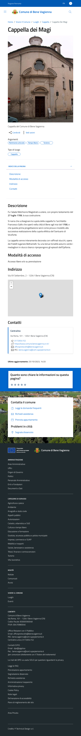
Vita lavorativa (14, 559)
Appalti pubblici (14, 515)
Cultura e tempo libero (17, 527)
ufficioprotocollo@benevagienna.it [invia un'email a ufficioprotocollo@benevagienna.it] (26, 346)
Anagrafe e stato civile (17, 511)
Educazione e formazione (18, 531)
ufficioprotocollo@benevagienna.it (27, 633)
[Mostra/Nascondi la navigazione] (5, 11)
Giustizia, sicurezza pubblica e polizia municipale (27, 535)
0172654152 (18, 340)
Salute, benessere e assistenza (21, 547)
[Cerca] (70, 12)
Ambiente (12, 507)
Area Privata (13, 712)
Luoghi (10, 597)
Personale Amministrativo (19, 480)
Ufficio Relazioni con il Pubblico (21, 630)
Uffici (10, 468)
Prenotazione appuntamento (20, 669)
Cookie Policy (13, 690)
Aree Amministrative (16, 464)
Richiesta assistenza (16, 678)
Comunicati (12, 578)
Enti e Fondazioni (15, 484)
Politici (10, 476)
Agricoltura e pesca (16, 503)
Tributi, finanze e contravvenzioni (21, 551)
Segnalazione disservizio (18, 673)
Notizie (11, 574)
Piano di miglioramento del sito (21, 702)
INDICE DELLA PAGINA (40, 166)
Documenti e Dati (15, 488)
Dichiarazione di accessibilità (19, 698)
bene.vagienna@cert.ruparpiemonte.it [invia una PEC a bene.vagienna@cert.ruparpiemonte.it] (34, 349)
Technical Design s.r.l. (25, 728)
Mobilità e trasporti (16, 543)
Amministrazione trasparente (20, 682)
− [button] (11, 287)
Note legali (12, 694)
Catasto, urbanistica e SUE (19, 523)
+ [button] (11, 283)
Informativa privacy (16, 686)
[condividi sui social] (14, 133)
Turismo (11, 555)
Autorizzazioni (13, 519)
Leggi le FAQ (13, 665)
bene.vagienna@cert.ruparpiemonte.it (28, 636)
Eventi (10, 601)
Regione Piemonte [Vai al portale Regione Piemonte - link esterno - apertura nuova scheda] (14, 3)
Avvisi (10, 582)
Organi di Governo (15, 472)
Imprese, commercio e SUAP (19, 539)
